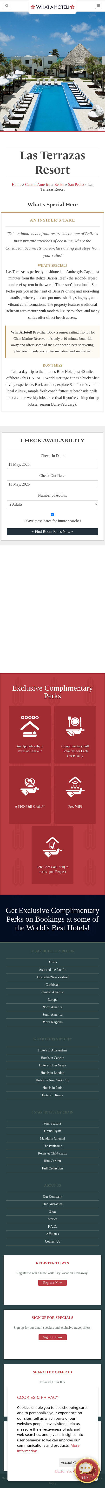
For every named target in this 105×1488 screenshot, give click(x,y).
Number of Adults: (52, 495)
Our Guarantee (53, 1204)
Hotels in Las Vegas (52, 1065)
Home (16, 184)
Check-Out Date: (52, 480)
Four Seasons (52, 1123)
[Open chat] (87, 1470)
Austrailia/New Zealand (52, 977)
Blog (52, 1211)
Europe (52, 999)
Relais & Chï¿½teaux (52, 1153)
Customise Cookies (70, 1471)
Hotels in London (52, 1073)
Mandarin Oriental (52, 1138)
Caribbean (52, 985)
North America (52, 1007)
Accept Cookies (73, 1462)
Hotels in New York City (52, 1080)
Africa (52, 962)
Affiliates (52, 1234)
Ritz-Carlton (52, 1161)
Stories (52, 1219)
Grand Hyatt (52, 1131)
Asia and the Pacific (52, 970)
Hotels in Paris (52, 1088)
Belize (59, 184)
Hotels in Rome (52, 1095)
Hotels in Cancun (52, 1058)
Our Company (52, 1196)
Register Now (52, 1283)
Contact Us (52, 1241)
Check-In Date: (52, 461)
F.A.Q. (52, 1226)
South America (52, 1014)
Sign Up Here (52, 1337)
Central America (37, 184)
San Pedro (76, 184)
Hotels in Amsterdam (52, 1050)
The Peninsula (52, 1146)
